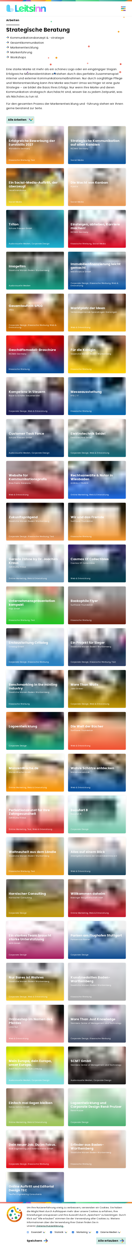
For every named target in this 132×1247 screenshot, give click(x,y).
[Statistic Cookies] (51, 1232)
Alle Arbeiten (17, 120)
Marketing (82, 1232)
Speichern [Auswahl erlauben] (34, 1241)
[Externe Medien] (97, 1232)
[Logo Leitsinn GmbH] (26, 8)
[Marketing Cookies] (73, 1232)
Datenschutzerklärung (50, 1226)
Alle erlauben (108, 1241)
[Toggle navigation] (123, 8)
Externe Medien (109, 1232)
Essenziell (36, 1232)
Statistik (58, 1232)
